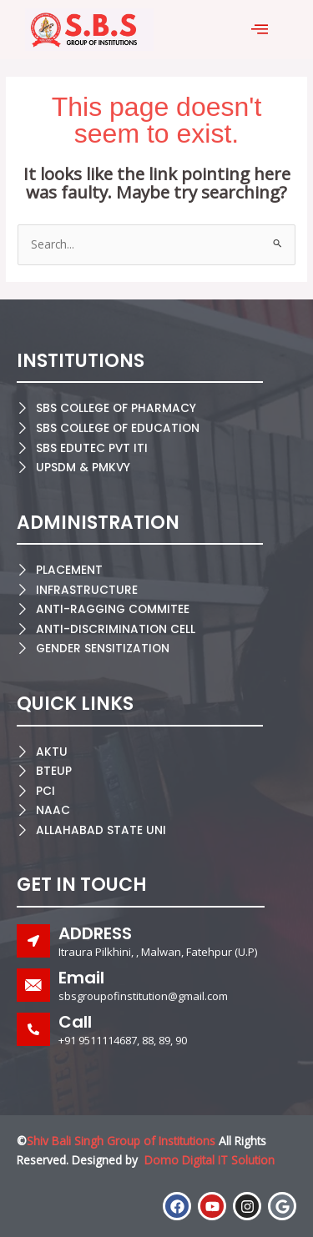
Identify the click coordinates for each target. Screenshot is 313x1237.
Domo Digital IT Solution (209, 1160)
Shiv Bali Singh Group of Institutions (121, 1141)
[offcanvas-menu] (259, 30)
